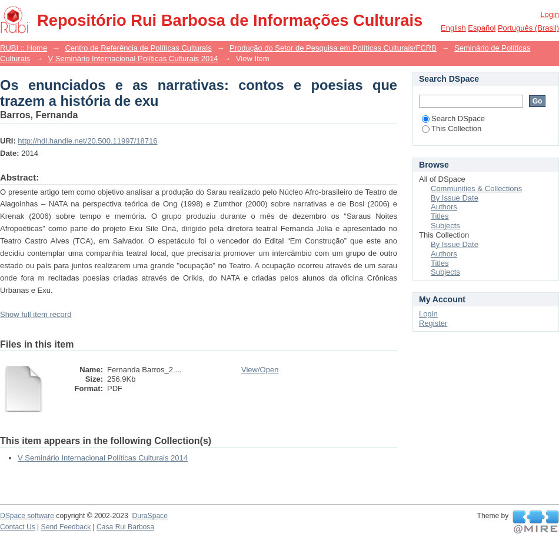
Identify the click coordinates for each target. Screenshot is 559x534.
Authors (444, 206)
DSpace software (27, 516)
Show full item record (35, 314)
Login (549, 14)
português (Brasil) (528, 28)
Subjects (445, 225)
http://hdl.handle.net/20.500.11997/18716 (87, 140)
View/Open (259, 369)
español (481, 28)
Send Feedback (66, 527)
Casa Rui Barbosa (125, 527)
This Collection (451, 128)
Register (433, 323)
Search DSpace (453, 118)
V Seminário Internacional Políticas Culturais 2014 (133, 58)
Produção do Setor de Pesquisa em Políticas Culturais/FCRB (333, 48)
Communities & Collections (476, 188)
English (453, 28)
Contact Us (17, 527)
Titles (440, 216)
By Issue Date (454, 197)
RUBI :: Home (23, 48)
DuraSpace (149, 516)
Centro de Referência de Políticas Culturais (138, 48)
